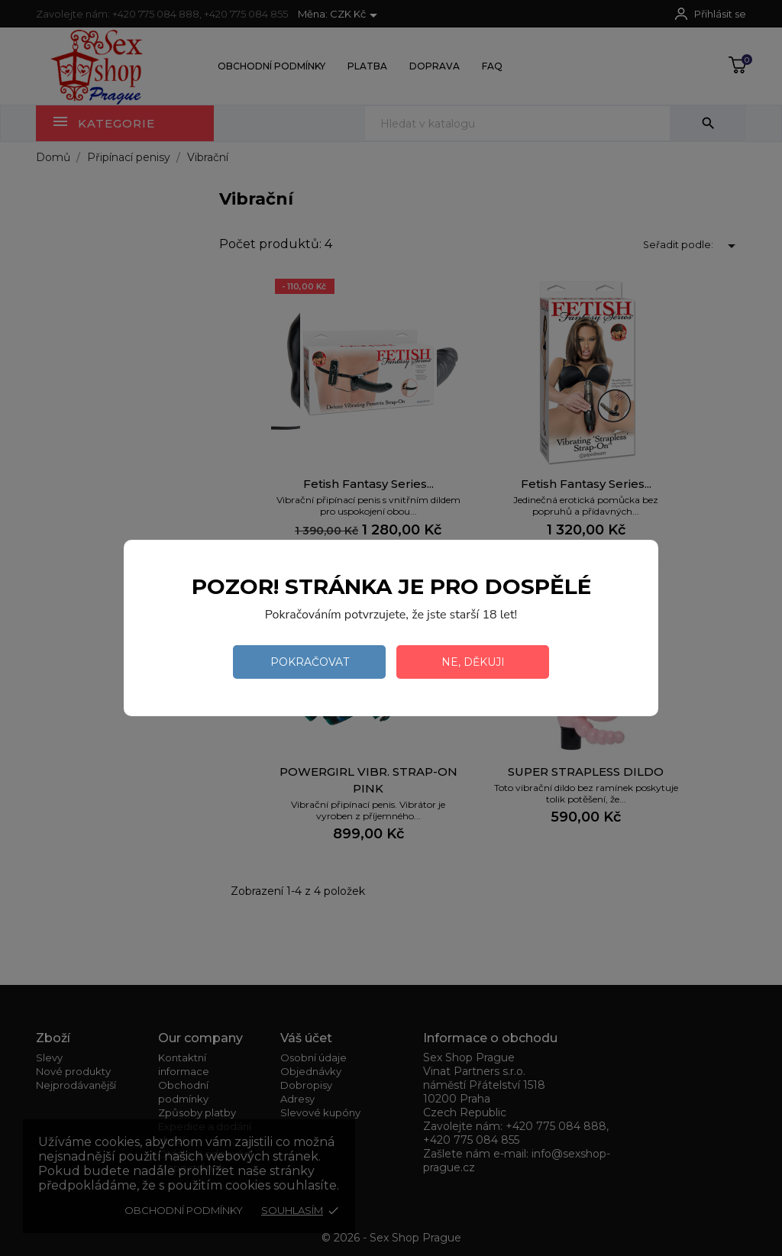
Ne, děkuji (473, 662)
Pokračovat (309, 662)
